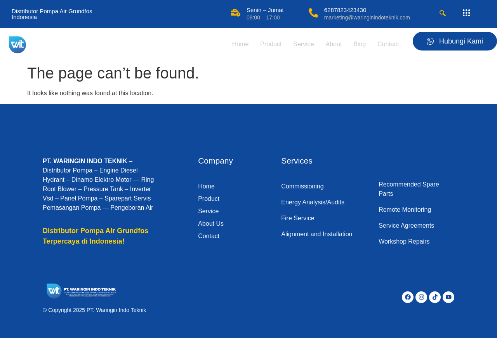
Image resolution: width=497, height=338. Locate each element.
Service (299, 44)
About (330, 44)
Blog (357, 44)
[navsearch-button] (442, 14)
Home (234, 44)
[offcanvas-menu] (466, 13)
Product (265, 44)
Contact (386, 44)
